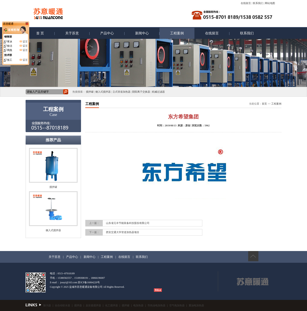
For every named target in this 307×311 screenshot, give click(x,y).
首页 (264, 103)
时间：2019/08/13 (167, 125)
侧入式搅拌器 (103, 91)
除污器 (47, 305)
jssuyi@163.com (68, 282)
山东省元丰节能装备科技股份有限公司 (127, 223)
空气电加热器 (177, 305)
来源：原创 (184, 125)
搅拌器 (78, 305)
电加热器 (138, 305)
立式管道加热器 (121, 91)
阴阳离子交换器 (141, 91)
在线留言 (246, 3)
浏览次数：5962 (201, 125)
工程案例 (177, 33)
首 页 (40, 33)
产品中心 (107, 33)
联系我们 (258, 3)
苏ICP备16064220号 (89, 282)
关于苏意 (72, 33)
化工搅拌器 (111, 305)
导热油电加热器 (156, 305)
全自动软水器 (62, 305)
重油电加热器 (196, 305)
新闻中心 (142, 33)
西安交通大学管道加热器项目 (122, 232)
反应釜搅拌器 (93, 305)
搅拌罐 (90, 91)
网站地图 (270, 3)
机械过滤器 (158, 91)
